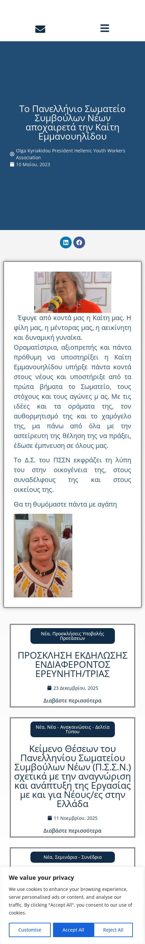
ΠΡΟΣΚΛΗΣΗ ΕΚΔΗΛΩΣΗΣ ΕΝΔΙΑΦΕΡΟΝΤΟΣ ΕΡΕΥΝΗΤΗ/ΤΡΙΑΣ (73, 675)
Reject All (73, 930)
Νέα (45, 644)
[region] (72, 905)
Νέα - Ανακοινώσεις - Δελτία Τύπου (78, 740)
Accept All (115, 930)
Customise (29, 930)
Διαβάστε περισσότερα (72, 711)
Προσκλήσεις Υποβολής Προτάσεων (78, 646)
